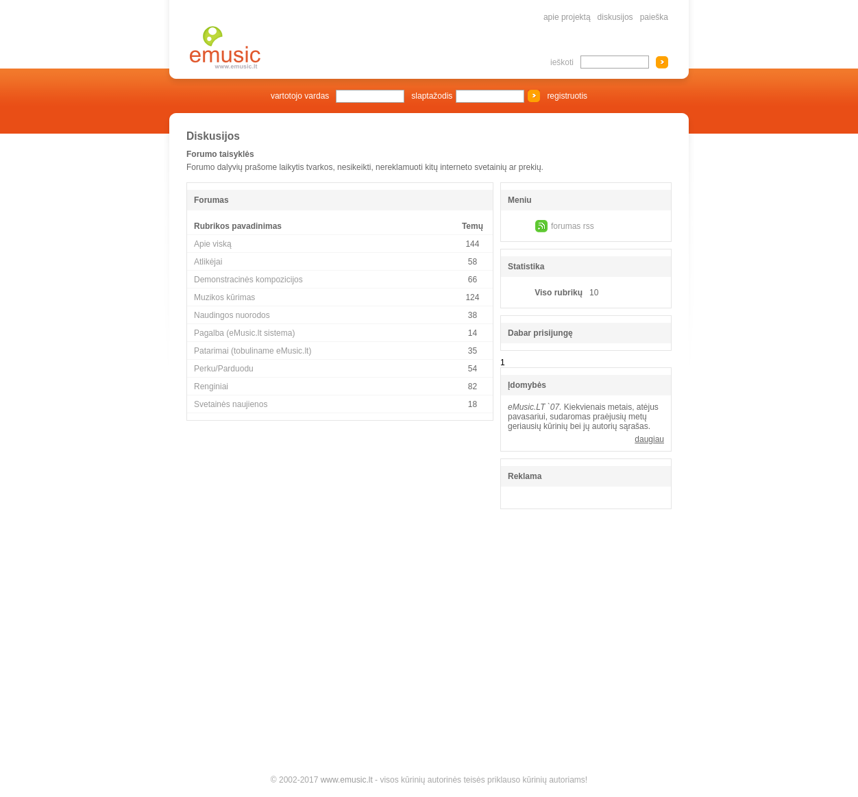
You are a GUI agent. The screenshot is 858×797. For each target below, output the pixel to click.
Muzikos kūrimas (224, 297)
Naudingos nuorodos (232, 315)
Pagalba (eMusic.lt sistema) (244, 333)
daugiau (649, 439)
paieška (654, 17)
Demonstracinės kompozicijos (248, 279)
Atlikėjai (208, 262)
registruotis (567, 96)
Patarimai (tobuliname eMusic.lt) (252, 351)
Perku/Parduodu (224, 368)
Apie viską (213, 244)
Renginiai (211, 386)
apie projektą (567, 17)
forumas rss (572, 226)
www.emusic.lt (347, 780)
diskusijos (615, 17)
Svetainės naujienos (230, 404)
